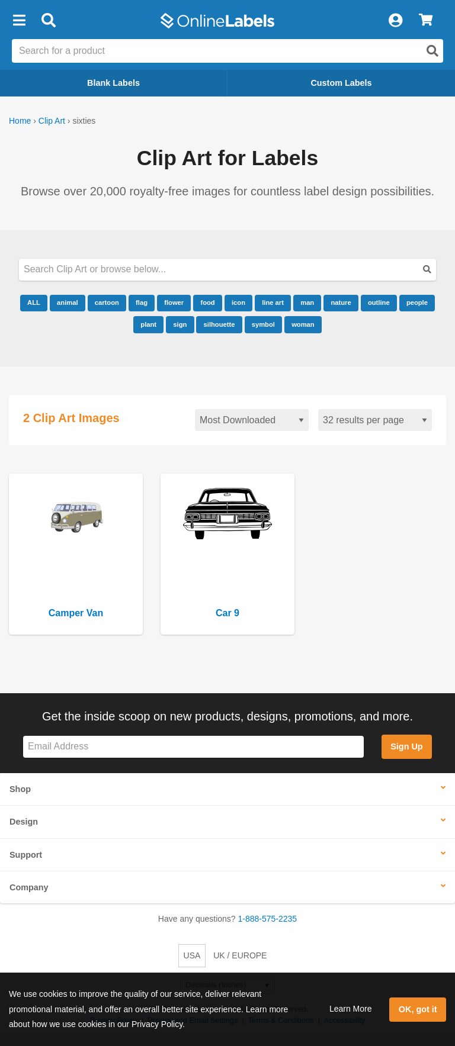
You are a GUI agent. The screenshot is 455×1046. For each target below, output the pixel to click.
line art (273, 302)
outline (379, 302)
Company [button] (29, 887)
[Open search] (432, 51)
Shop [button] (20, 789)
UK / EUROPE (240, 955)
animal (67, 302)
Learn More (350, 1008)
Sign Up (406, 746)
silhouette (219, 324)
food (207, 302)
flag (142, 302)
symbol (263, 324)
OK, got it (418, 1009)
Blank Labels (113, 83)
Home (20, 120)
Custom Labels (340, 83)
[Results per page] (375, 420)
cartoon (107, 302)
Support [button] (25, 855)
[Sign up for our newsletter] (193, 747)
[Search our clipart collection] (227, 270)
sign (180, 324)
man (307, 302)
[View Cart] (425, 21)
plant (148, 324)
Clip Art (52, 120)
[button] (19, 20)
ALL (33, 302)
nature (341, 302)
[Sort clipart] (252, 420)
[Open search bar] (48, 20)
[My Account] (395, 20)
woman (303, 324)
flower (174, 302)
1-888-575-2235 (267, 918)
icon (238, 302)
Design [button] (23, 821)
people (417, 302)
